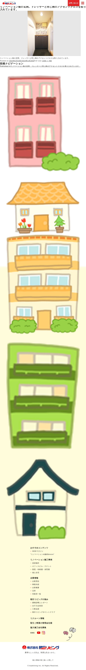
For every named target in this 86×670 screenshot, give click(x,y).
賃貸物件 (35, 563)
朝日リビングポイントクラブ (43, 612)
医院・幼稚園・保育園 (41, 569)
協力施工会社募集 (38, 627)
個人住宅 (35, 573)
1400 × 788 (47, 61)
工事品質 (35, 609)
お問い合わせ (74, 3)
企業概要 (35, 588)
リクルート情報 (37, 618)
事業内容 (35, 584)
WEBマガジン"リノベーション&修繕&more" (42, 552)
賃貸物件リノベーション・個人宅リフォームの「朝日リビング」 (9, 3)
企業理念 (35, 581)
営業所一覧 (36, 594)
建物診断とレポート (40, 603)
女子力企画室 (37, 606)
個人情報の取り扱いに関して (43, 660)
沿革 (34, 591)
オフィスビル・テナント (42, 566)
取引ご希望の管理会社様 (41, 623)
